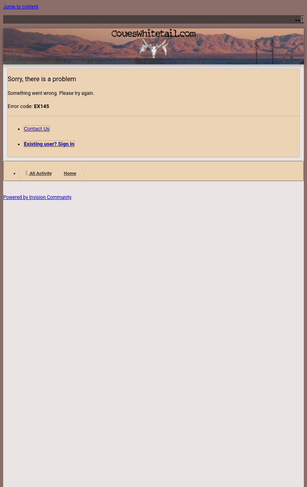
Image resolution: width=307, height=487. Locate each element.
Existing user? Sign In (49, 144)
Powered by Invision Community (37, 197)
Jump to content (20, 7)
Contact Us (37, 129)
